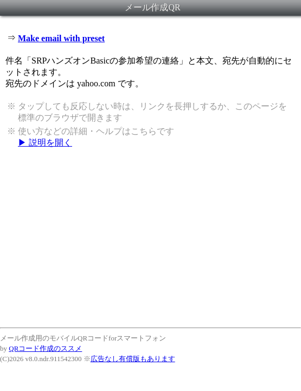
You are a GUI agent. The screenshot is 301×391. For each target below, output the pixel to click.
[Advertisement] (150, 237)
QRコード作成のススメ (45, 348)
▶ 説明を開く (45, 142)
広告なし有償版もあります (133, 359)
